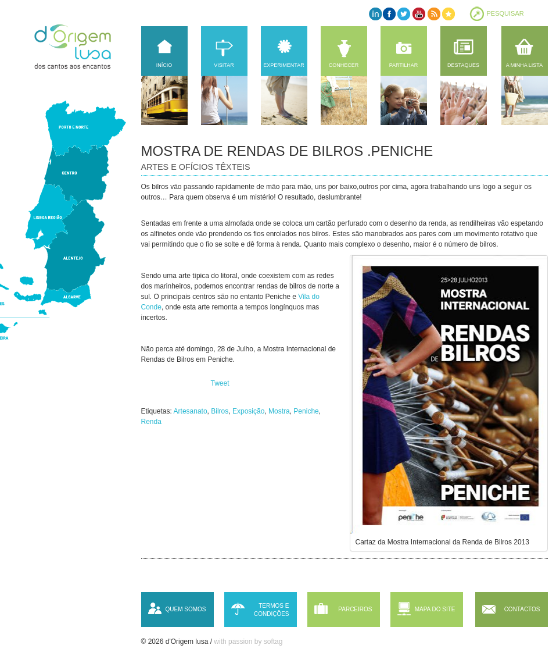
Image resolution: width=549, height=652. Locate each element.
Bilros (219, 411)
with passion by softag (248, 641)
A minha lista (524, 65)
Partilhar (403, 65)
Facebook (389, 13)
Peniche (305, 411)
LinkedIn (375, 13)
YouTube (418, 13)
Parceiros (355, 609)
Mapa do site (435, 609)
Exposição (248, 411)
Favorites (447, 13)
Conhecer (344, 65)
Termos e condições (271, 610)
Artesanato (190, 411)
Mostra (279, 411)
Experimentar (283, 65)
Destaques (463, 65)
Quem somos (185, 609)
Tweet (220, 383)
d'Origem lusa (84, 46)
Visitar (224, 65)
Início (164, 65)
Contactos (522, 609)
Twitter (404, 13)
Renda (151, 422)
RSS (433, 13)
